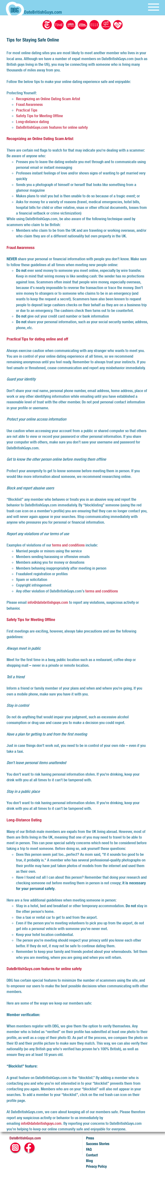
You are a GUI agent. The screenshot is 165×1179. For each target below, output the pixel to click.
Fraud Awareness (29, 104)
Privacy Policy (96, 1166)
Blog (89, 1160)
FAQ (89, 1149)
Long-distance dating (32, 121)
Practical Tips (26, 110)
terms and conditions (68, 545)
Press (90, 1138)
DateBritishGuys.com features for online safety (52, 127)
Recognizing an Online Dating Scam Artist (48, 98)
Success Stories (97, 1144)
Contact (92, 1155)
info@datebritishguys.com (48, 602)
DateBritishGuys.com (25, 1138)
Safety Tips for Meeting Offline (39, 115)
